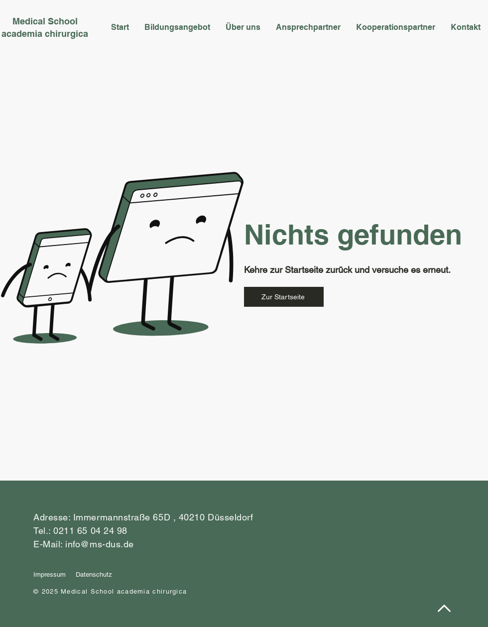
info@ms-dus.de (99, 544)
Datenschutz (94, 574)
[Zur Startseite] (284, 297)
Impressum (49, 574)
